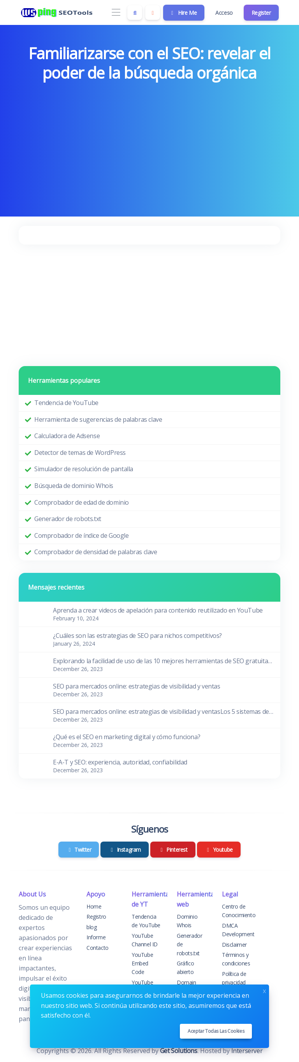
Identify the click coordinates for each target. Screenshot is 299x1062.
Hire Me (183, 12)
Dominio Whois (187, 921)
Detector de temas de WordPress (80, 452)
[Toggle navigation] (116, 12)
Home (93, 906)
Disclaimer (234, 944)
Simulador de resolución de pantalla (83, 469)
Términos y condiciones (236, 959)
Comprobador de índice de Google (81, 535)
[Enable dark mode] (152, 12)
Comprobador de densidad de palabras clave (95, 552)
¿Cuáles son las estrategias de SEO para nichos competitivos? (137, 635)
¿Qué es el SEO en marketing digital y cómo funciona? (126, 737)
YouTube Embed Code (142, 963)
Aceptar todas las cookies (216, 1031)
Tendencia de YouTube (66, 402)
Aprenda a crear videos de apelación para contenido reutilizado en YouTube (158, 610)
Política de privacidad (234, 978)
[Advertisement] (149, 143)
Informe (96, 937)
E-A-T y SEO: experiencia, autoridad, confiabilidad (120, 762)
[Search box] (134, 12)
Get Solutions (178, 1050)
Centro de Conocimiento (238, 911)
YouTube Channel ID (145, 940)
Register (261, 12)
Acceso (224, 12)
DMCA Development (238, 930)
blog (91, 927)
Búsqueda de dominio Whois (73, 485)
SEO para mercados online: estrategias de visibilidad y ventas (136, 686)
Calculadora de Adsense (67, 435)
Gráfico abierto (185, 968)
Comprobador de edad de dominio (81, 502)
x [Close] (264, 990)
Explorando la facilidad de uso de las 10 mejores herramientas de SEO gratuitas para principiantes (163, 661)
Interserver (247, 1050)
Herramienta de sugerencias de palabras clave (98, 419)
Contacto (97, 947)
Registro (96, 916)
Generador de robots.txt (67, 518)
